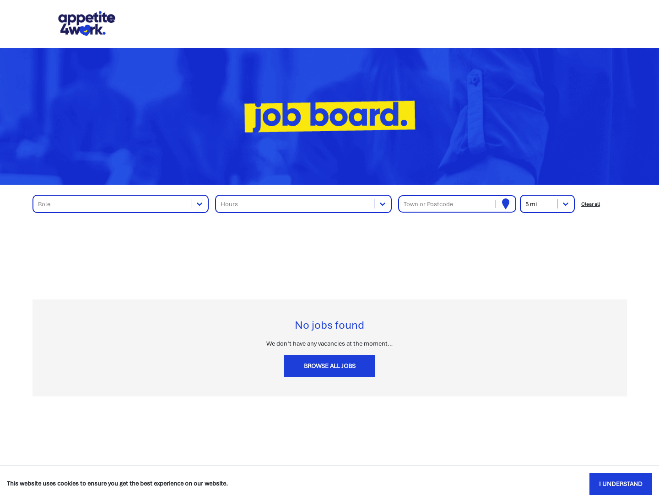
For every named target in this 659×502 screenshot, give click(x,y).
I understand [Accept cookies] (621, 484)
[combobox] (38, 204)
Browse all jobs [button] (330, 366)
